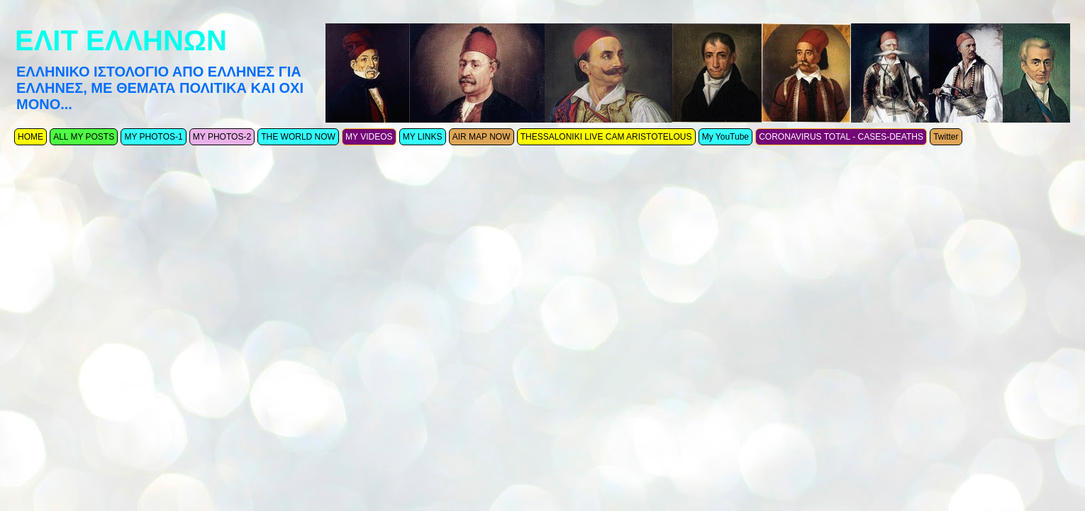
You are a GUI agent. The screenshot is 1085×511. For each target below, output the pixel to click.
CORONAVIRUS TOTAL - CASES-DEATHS (841, 137)
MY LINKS (423, 137)
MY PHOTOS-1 (153, 137)
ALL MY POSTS (83, 137)
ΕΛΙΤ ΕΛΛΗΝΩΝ (121, 40)
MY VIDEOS (368, 137)
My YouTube (725, 137)
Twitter (945, 137)
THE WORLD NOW (298, 137)
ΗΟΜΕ (30, 137)
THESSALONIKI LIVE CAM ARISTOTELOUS (606, 137)
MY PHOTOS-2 (222, 137)
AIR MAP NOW (481, 137)
